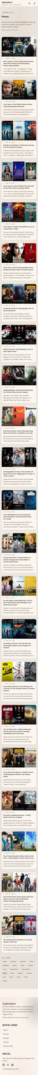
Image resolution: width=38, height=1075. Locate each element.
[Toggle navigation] (34, 3)
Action (5, 961)
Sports (18, 977)
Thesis (26, 977)
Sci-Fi (4, 977)
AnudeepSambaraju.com (10, 1069)
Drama (5, 973)
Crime (4, 969)
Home (5, 1030)
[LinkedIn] (12, 1065)
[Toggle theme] (29, 3)
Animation (23, 961)
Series (11, 977)
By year (15, 965)
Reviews (6, 1038)
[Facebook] (8, 1065)
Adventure (13, 961)
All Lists (6, 1034)
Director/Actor (14, 969)
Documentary (26, 969)
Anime (31, 961)
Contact (6, 1042)
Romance (29, 973)
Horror (12, 973)
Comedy (30, 965)
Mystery (20, 973)
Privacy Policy (8, 1046)
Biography (6, 965)
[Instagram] (3, 1065)
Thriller (5, 981)
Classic (22, 965)
